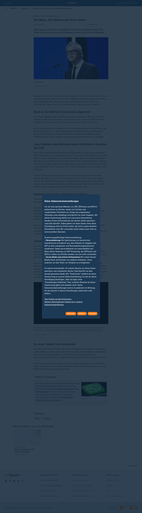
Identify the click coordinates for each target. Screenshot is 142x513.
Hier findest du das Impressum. (58, 299)
